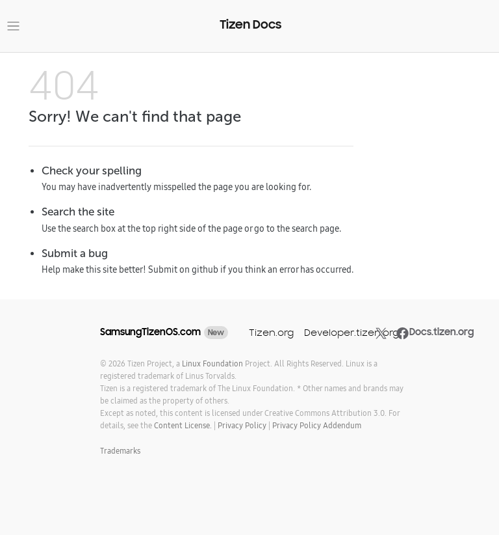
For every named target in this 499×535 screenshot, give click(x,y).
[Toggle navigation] (13, 26)
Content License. (183, 425)
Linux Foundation (212, 363)
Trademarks (120, 450)
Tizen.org (271, 332)
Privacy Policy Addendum (316, 425)
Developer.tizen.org (351, 332)
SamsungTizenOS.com (150, 332)
